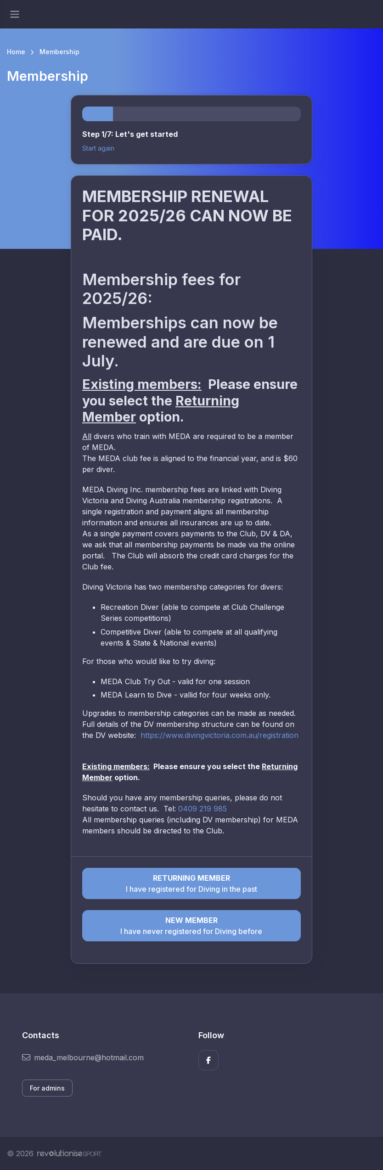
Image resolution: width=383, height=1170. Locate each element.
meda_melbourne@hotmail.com (83, 1057)
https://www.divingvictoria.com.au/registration (220, 735)
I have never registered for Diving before (191, 925)
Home (16, 52)
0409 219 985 (202, 808)
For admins (47, 1088)
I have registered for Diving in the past (191, 883)
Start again (98, 148)
